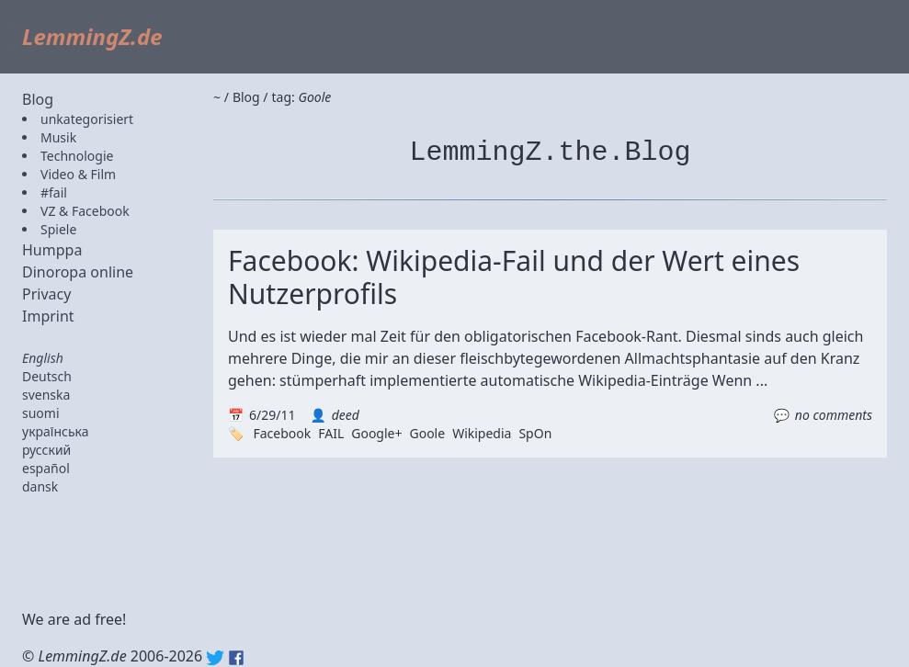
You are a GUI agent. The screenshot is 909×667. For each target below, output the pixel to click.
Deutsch (47, 376)
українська (55, 431)
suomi (41, 413)
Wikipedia (481, 433)
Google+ (376, 433)
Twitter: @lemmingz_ (215, 657)
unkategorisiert (86, 119)
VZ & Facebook (85, 211)
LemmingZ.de (92, 36)
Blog (37, 99)
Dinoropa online (77, 272)
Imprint (48, 316)
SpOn (534, 433)
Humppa (52, 250)
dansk (40, 486)
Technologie (76, 155)
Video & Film (78, 174)
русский (46, 449)
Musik (58, 137)
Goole (427, 433)
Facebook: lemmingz (236, 657)
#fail (53, 192)
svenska (46, 394)
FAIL (331, 433)
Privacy (46, 294)
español (46, 468)
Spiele (58, 229)
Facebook (282, 433)
